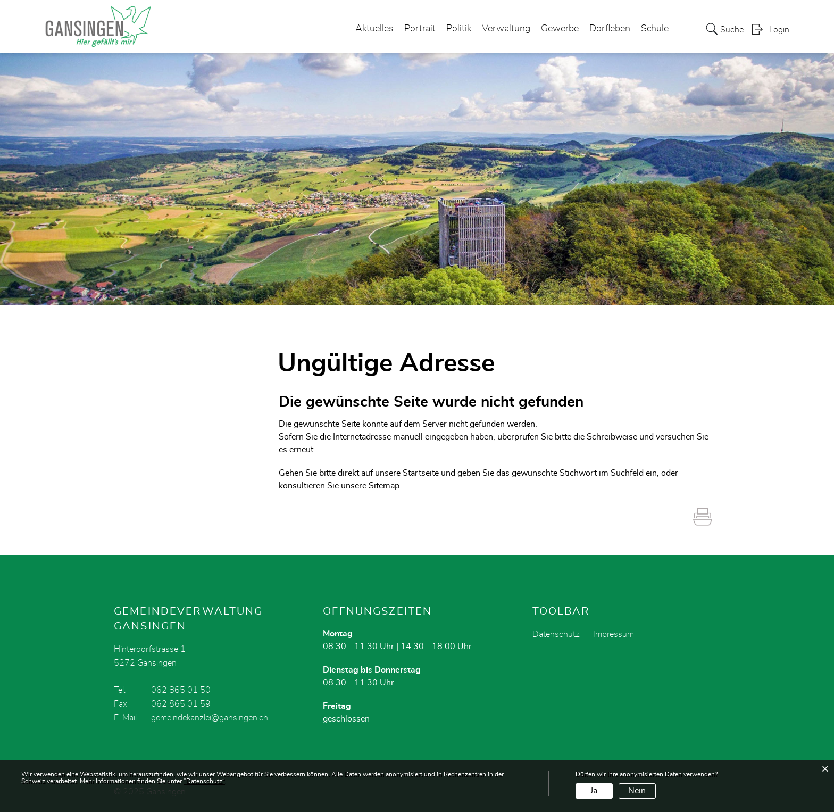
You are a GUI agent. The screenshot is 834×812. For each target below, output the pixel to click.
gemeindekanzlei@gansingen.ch (209, 718)
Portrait (420, 29)
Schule (655, 29)
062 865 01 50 (181, 690)
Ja (593, 790)
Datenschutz (556, 634)
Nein (637, 790)
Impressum (613, 634)
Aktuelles (374, 29)
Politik (458, 29)
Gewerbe (560, 29)
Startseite (421, 473)
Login (779, 30)
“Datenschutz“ (204, 781)
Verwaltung (506, 29)
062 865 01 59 (181, 704)
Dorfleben (609, 29)
